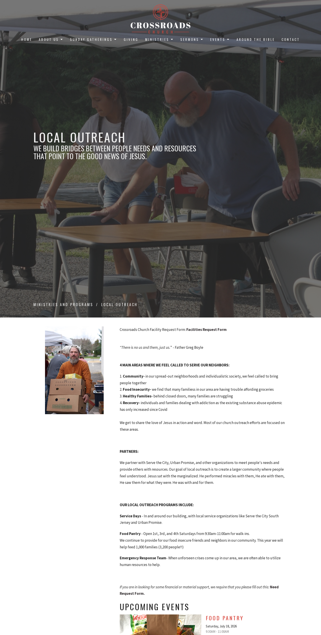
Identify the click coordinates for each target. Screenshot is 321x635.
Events (220, 39)
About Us (51, 39)
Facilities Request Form (206, 329)
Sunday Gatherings (93, 39)
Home (26, 39)
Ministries (159, 39)
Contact (291, 39)
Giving (131, 39)
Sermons (192, 39)
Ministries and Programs (63, 304)
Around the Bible (256, 39)
